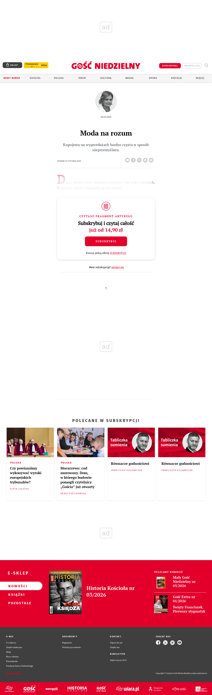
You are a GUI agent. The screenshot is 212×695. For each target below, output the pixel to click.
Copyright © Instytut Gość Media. (170, 673)
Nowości (16, 586)
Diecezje (176, 78)
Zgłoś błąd (13, 673)
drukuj (146, 159)
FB (134, 159)
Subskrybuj (106, 241)
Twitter (140, 159)
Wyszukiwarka (206, 65)
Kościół (35, 78)
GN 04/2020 (106, 117)
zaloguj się (192, 66)
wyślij (152, 159)
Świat (82, 78)
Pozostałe (16, 603)
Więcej (200, 78)
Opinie (153, 78)
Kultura (106, 78)
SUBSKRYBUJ (170, 66)
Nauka (129, 78)
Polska (59, 78)
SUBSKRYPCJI (118, 253)
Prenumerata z (32, 65)
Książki (16, 594)
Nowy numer (11, 78)
